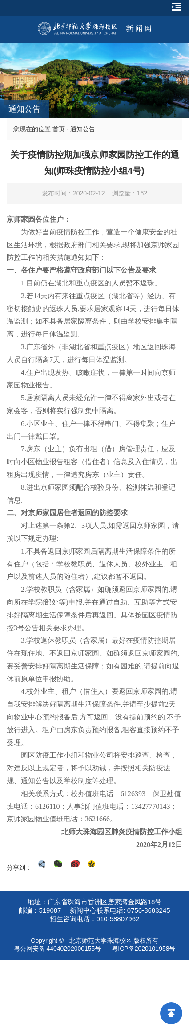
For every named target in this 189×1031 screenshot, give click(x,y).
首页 (58, 129)
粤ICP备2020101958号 (143, 948)
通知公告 (82, 129)
